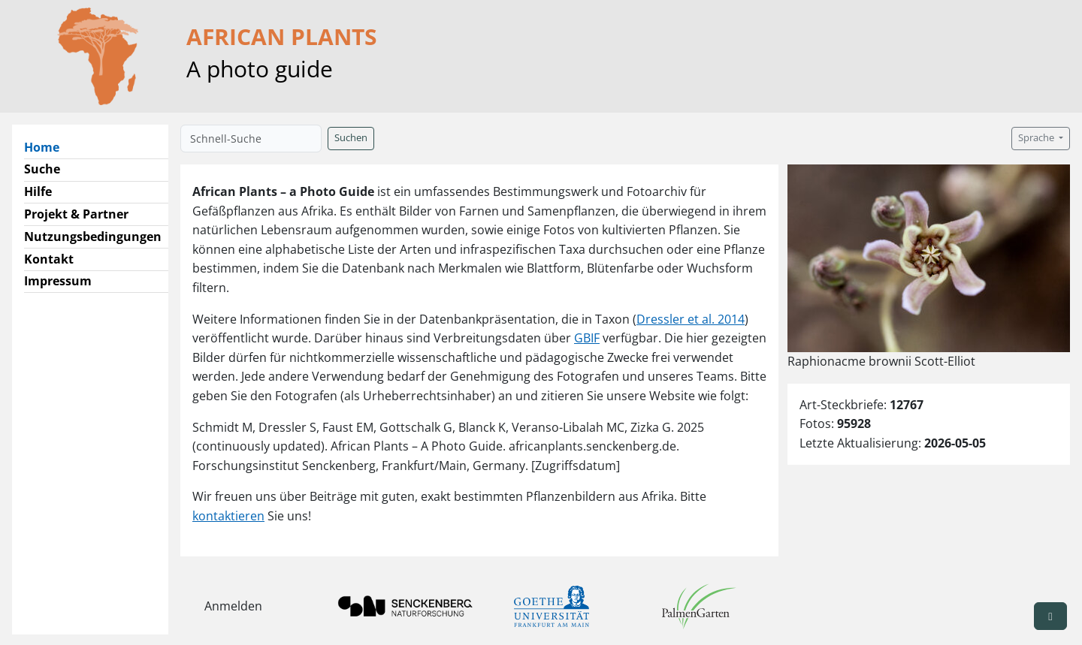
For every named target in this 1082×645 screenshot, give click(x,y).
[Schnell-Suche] (251, 138)
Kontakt (49, 259)
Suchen (350, 137)
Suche (42, 169)
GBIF (587, 338)
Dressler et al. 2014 (690, 319)
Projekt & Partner (76, 214)
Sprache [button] (1037, 137)
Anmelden (233, 606)
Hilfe (38, 191)
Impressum (58, 281)
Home (47, 146)
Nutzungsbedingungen (93, 236)
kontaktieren (228, 516)
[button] (1050, 616)
